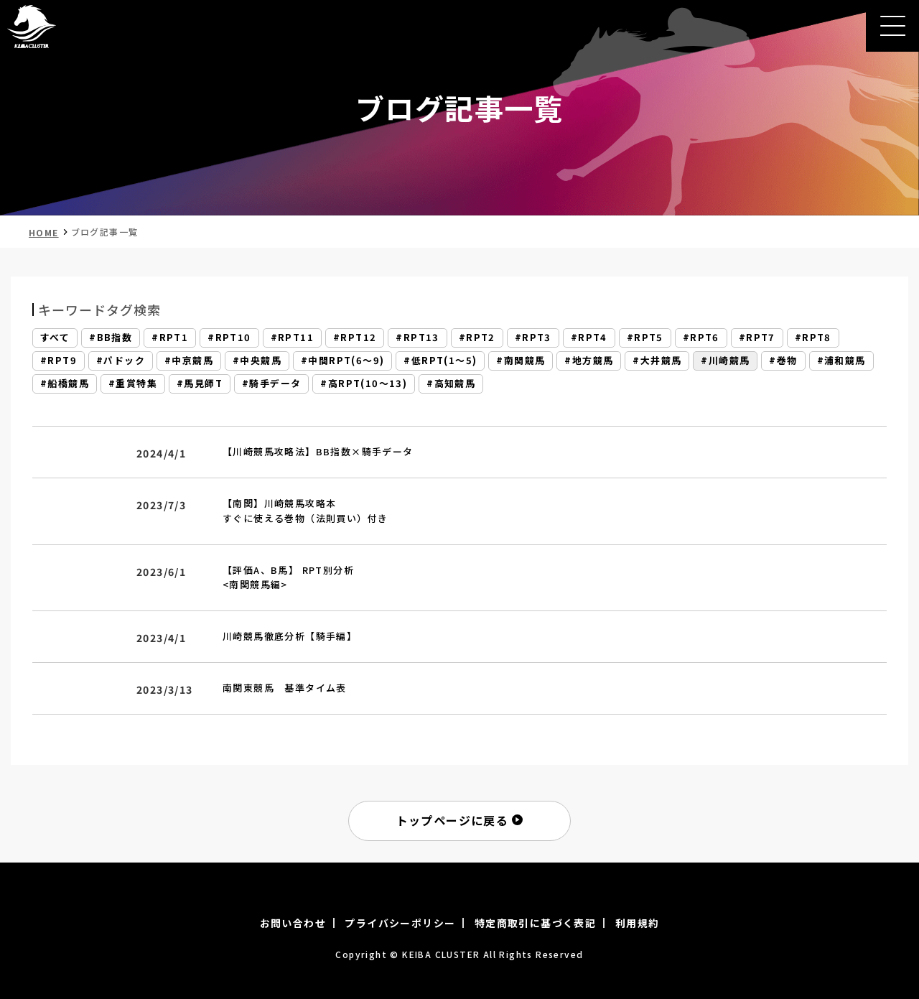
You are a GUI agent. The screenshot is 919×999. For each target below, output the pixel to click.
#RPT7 (757, 338)
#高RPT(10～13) (363, 384)
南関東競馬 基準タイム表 (285, 687)
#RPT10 (229, 338)
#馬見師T (200, 384)
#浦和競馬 (841, 361)
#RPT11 (292, 338)
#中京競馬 (188, 361)
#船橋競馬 (64, 384)
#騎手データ (271, 384)
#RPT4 (589, 338)
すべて (55, 338)
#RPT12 (354, 338)
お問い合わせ (293, 923)
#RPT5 (645, 338)
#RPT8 (813, 338)
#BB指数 (110, 338)
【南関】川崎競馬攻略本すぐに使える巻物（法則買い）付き (305, 510)
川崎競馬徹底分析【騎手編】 (290, 636)
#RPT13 (417, 338)
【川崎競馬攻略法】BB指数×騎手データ (318, 451)
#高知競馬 (450, 384)
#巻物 (783, 361)
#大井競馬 (657, 361)
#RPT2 (477, 338)
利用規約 (637, 923)
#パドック (120, 361)
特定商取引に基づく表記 (535, 923)
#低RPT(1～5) (440, 361)
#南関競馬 (520, 361)
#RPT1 (169, 338)
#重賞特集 (132, 384)
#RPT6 (701, 338)
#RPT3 (533, 338)
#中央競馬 (257, 361)
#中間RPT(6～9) (342, 361)
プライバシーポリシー (400, 923)
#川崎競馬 (725, 361)
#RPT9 (58, 361)
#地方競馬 (588, 361)
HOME (44, 232)
